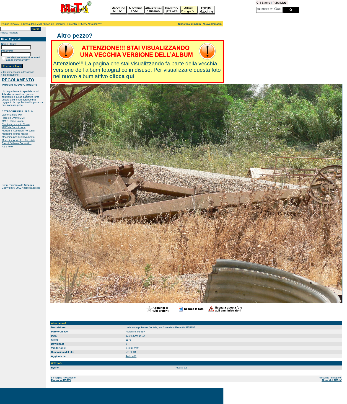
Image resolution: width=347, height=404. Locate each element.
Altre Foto (7, 146)
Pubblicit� (279, 2)
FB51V (141, 331)
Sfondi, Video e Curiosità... (16, 143)
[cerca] (268, 9)
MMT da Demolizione (14, 127)
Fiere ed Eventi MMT (13, 117)
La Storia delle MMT (31, 24)
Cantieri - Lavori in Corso (16, 124)
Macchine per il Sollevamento (18, 137)
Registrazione (10, 74)
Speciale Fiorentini (54, 24)
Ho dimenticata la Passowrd (18, 72)
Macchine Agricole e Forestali (18, 140)
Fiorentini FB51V (76, 24)
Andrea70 (131, 356)
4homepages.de (31, 187)
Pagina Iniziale (9, 24)
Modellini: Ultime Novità (15, 133)
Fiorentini (131, 331)
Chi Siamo (263, 2)
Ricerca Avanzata (9, 32)
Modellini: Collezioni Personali (18, 130)
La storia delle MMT (13, 114)
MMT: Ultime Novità (12, 121)
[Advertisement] (16, 166)
